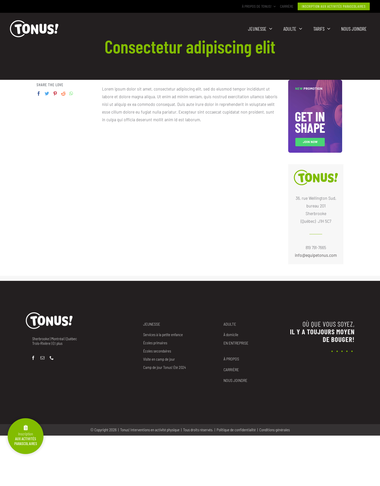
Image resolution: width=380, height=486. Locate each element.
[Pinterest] (55, 93)
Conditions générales (274, 429)
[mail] (42, 358)
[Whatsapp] (71, 93)
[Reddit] (63, 93)
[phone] (52, 358)
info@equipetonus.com (316, 255)
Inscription (25, 435)
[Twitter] (47, 93)
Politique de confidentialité (236, 429)
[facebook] (33, 358)
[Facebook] (39, 93)
